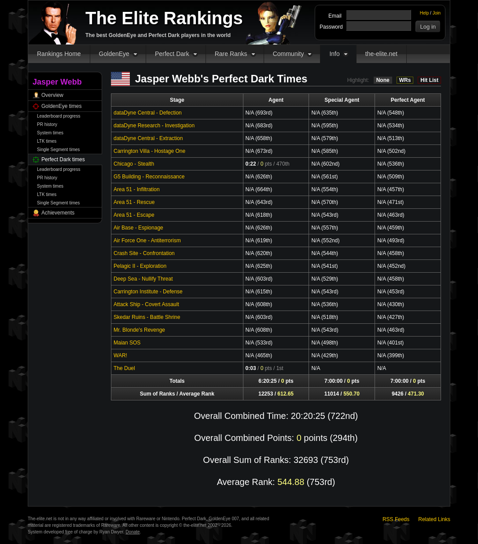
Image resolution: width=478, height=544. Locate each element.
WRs (405, 80)
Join (437, 13)
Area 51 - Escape (134, 215)
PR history (47, 124)
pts (266, 164)
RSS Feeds (395, 519)
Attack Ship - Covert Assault (146, 304)
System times (50, 132)
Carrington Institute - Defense (148, 292)
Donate (132, 531)
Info (334, 53)
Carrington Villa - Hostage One (149, 151)
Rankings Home (59, 53)
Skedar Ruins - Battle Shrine (147, 317)
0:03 (251, 368)
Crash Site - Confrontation (144, 253)
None (383, 80)
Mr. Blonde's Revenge (139, 330)
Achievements (57, 213)
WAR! (120, 355)
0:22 (251, 164)
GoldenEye (114, 53)
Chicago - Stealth (134, 164)
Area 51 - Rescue (134, 202)
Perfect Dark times (63, 159)
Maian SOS (127, 343)
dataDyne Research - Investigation (154, 125)
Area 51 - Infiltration (137, 189)
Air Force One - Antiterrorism (147, 240)
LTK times (46, 141)
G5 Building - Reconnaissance (149, 177)
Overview (52, 95)
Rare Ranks (231, 53)
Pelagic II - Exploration (140, 266)
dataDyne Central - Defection (148, 113)
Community (288, 53)
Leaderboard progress (58, 116)
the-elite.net (381, 53)
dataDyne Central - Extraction (148, 138)
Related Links (434, 519)
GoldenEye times (61, 106)
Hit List (429, 80)
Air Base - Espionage (138, 228)
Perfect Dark (172, 53)
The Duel (124, 368)
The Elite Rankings (164, 18)
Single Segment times (58, 149)
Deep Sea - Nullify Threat (143, 279)
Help (424, 13)
